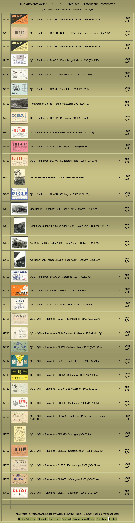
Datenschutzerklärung (84, 519)
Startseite (42, 519)
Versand (66, 519)
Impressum (54, 519)
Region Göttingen (27, 519)
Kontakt (113, 519)
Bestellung (102, 519)
